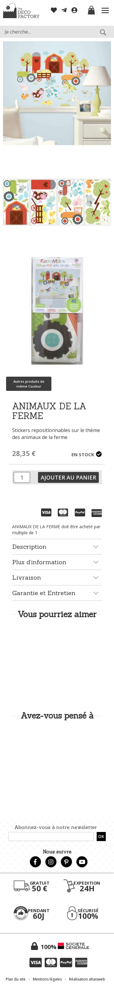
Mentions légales (47, 979)
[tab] (57, 546)
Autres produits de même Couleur (28, 383)
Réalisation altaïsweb (87, 979)
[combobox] (57, 32)
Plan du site (16, 979)
